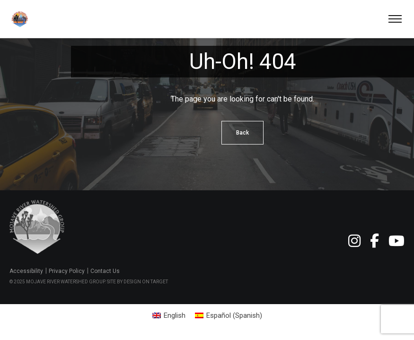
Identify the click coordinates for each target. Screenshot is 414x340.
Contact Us (105, 271)
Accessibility (26, 271)
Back (242, 132)
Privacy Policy (67, 271)
